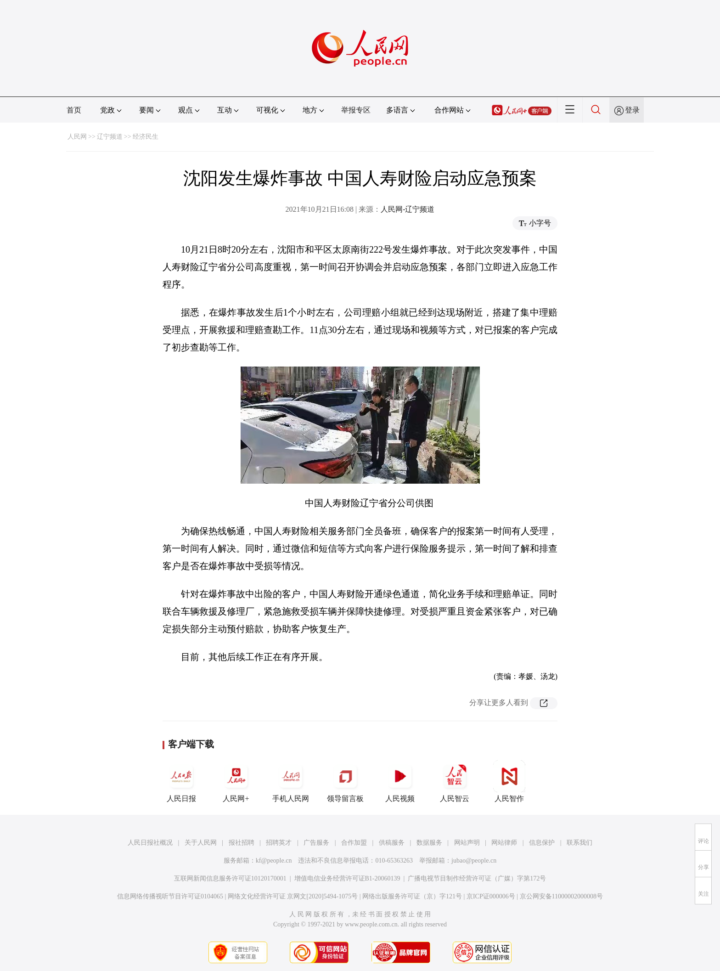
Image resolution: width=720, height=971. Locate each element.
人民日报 (181, 781)
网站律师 (504, 842)
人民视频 (400, 781)
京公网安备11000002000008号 (561, 896)
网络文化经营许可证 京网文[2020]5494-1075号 (293, 896)
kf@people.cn (274, 860)
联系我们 (579, 842)
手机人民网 (290, 781)
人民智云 (455, 781)
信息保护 (542, 842)
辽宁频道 (110, 136)
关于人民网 (201, 842)
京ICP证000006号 (491, 896)
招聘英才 (279, 842)
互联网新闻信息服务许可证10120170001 (230, 878)
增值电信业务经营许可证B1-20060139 (347, 878)
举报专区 (356, 110)
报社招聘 (241, 842)
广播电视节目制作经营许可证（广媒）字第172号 (477, 878)
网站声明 (467, 842)
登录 (632, 110)
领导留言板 (345, 781)
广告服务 (316, 842)
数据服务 (429, 842)
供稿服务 (392, 842)
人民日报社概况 (150, 842)
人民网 (77, 136)
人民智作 (509, 781)
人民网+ (236, 781)
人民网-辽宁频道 (407, 209)
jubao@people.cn (473, 860)
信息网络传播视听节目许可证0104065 (170, 896)
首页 (74, 110)
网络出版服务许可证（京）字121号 (412, 896)
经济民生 (145, 136)
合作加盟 (354, 842)
